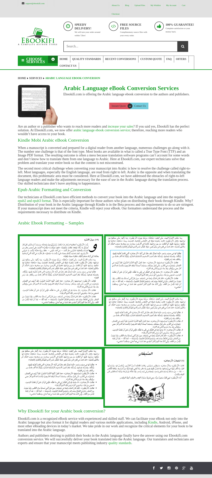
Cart (183, 5)
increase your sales (120, 126)
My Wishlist (155, 5)
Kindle (152, 422)
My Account (171, 5)
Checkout (116, 14)
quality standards (119, 443)
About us (116, 5)
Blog (127, 5)
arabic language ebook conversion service (101, 130)
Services (35, 78)
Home (22, 78)
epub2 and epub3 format (34, 201)
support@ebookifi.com (35, 3)
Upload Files (140, 5)
